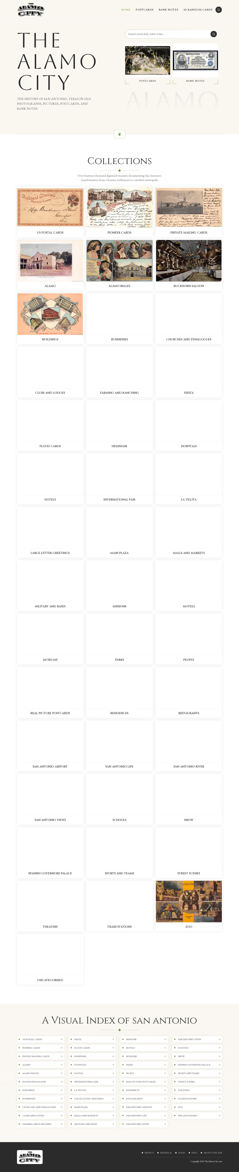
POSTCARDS (145, 10)
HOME (126, 10)
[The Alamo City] (31, 9)
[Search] (218, 10)
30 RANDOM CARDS (198, 10)
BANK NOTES (168, 10)
